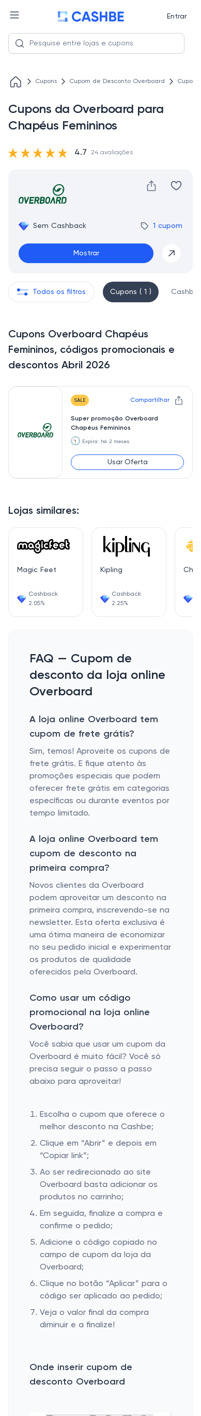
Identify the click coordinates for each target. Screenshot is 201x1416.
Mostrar (86, 253)
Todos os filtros (51, 292)
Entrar (177, 16)
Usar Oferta (127, 462)
